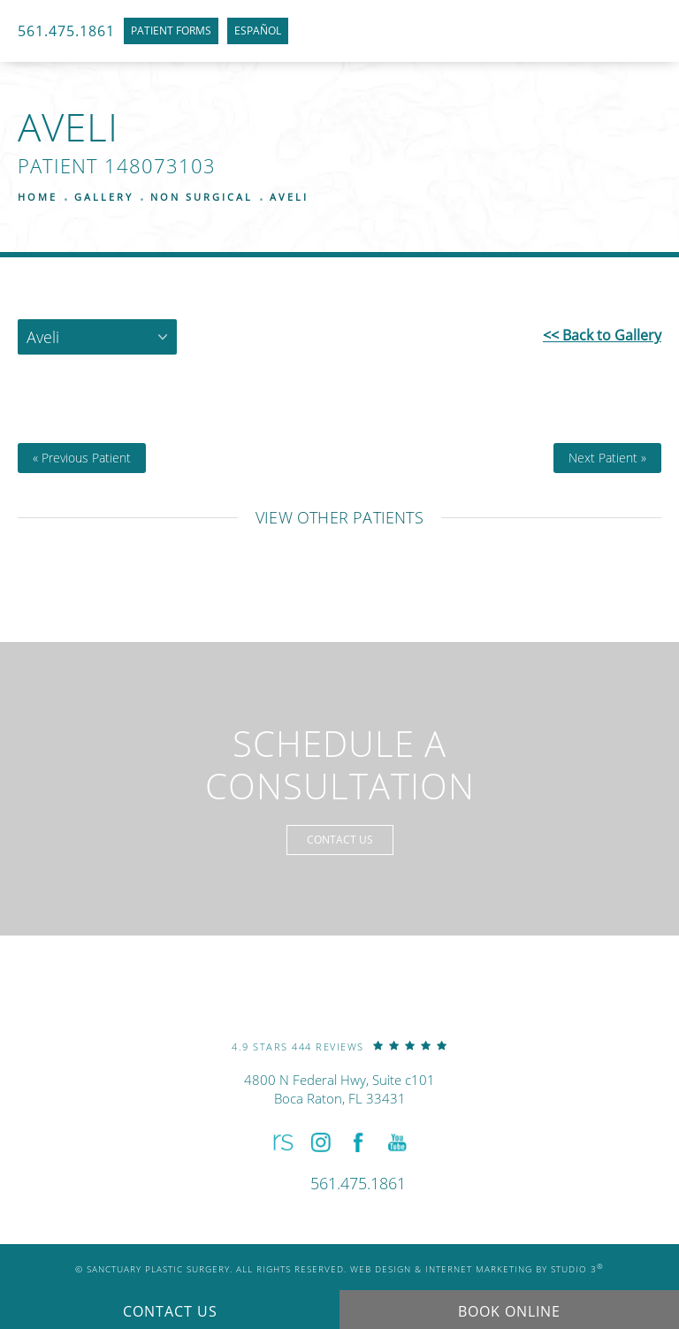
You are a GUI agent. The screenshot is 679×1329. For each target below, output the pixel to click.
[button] (282, 1143)
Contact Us (340, 839)
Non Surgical (201, 196)
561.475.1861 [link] (66, 31)
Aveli (289, 196)
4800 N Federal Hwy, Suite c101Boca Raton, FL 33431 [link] (339, 1089)
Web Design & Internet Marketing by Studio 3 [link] (477, 1269)
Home (37, 196)
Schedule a (340, 764)
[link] (339, 1045)
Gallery (104, 196)
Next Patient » (607, 458)
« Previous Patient (82, 458)
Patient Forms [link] (171, 30)
